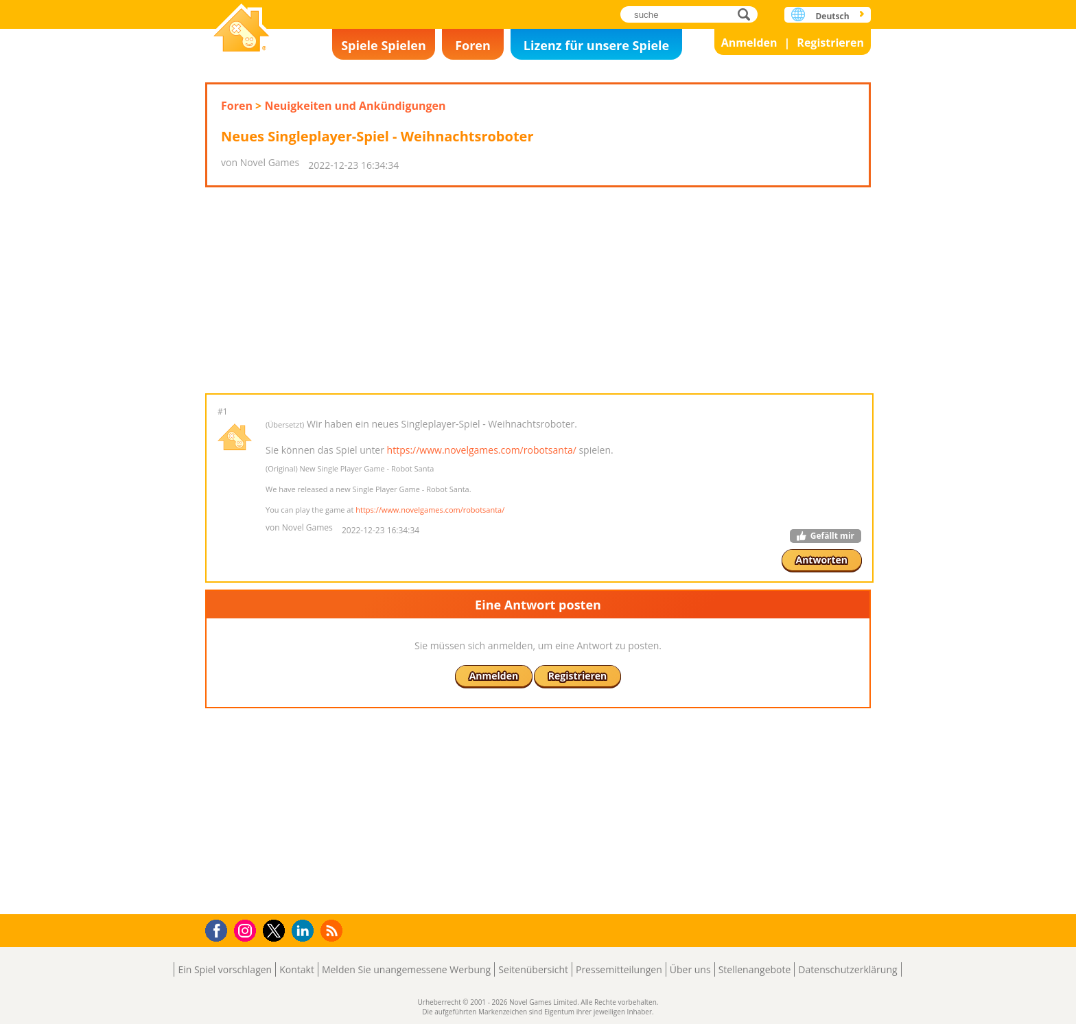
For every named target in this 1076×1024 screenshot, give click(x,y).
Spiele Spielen (383, 45)
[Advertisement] (538, 290)
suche (748, 14)
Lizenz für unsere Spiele (596, 45)
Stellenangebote (754, 969)
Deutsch (832, 16)
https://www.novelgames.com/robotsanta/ (481, 449)
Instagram (247, 929)
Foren (473, 45)
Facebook (220, 929)
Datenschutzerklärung (847, 969)
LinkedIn (305, 931)
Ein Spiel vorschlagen (225, 969)
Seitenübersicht (533, 969)
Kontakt (296, 969)
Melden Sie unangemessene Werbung (406, 969)
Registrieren (830, 42)
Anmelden (749, 42)
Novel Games (241, 29)
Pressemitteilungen (619, 969)
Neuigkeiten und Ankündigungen (354, 105)
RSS (333, 930)
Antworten (822, 559)
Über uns (690, 969)
